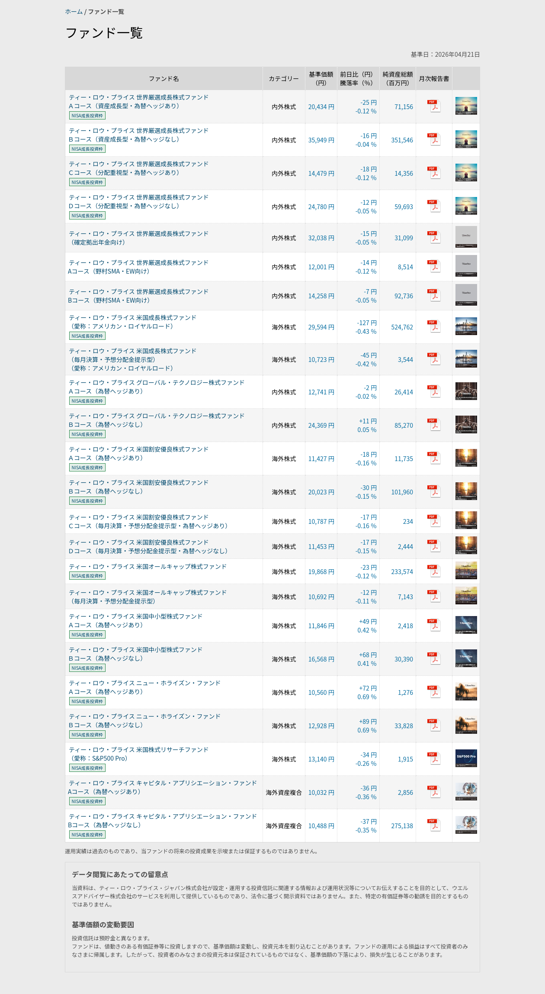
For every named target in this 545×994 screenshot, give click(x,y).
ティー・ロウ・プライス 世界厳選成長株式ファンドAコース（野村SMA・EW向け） (138, 266)
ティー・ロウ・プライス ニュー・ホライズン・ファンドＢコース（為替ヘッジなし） (144, 720)
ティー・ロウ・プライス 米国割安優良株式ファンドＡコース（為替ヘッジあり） (138, 453)
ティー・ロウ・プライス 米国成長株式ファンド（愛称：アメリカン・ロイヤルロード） (132, 321)
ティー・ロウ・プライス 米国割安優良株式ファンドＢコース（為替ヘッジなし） (138, 486)
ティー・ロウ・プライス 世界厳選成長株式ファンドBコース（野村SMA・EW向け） (138, 295)
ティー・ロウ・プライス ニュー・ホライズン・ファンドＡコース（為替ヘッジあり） (144, 687)
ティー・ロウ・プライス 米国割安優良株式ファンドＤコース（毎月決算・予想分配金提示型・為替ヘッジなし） (149, 546)
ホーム (74, 11)
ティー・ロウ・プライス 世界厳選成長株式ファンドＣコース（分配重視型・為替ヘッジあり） (138, 168)
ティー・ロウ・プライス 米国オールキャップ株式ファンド (148, 566)
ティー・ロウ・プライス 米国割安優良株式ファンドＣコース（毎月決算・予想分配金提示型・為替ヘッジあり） (149, 521)
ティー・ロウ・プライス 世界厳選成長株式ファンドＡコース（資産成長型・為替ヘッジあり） (138, 101)
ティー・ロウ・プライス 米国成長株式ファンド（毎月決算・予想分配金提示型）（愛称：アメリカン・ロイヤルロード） (132, 359)
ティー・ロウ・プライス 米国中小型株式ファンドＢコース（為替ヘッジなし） (135, 653)
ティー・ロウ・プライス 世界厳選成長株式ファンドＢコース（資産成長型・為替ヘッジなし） (138, 134)
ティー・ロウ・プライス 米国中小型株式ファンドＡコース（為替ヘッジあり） (135, 620)
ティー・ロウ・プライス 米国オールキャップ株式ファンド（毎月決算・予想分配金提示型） (147, 596)
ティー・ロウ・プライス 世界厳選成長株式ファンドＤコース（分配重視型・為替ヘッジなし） (138, 201)
